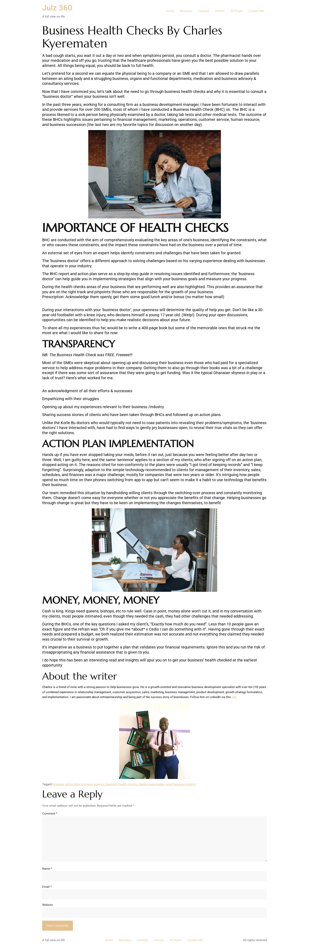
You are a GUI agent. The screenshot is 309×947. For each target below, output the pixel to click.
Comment (49, 813)
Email (47, 887)
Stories (220, 11)
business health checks (121, 784)
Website (47, 905)
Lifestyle (203, 11)
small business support (180, 784)
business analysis (92, 784)
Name (47, 868)
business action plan (66, 784)
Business (186, 11)
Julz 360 (57, 7)
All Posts (237, 11)
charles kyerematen (151, 784)
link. (234, 697)
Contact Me (256, 11)
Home (170, 11)
